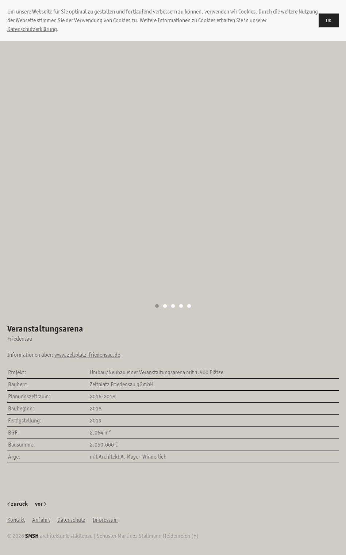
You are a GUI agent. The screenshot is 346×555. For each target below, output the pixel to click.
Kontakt (16, 519)
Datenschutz (71, 519)
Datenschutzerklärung (32, 29)
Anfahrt (41, 519)
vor (40, 503)
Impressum (105, 519)
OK (328, 20)
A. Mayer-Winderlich (143, 456)
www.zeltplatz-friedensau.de (87, 354)
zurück (17, 503)
